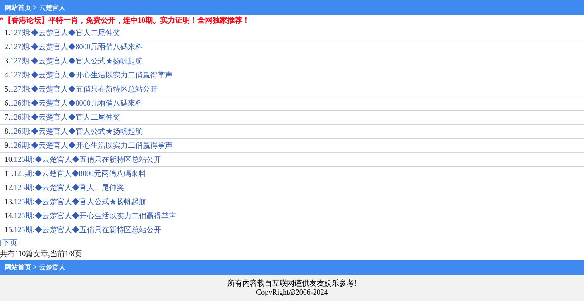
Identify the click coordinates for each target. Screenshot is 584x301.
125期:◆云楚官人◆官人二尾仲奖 (69, 187)
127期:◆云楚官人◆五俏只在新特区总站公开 (84, 89)
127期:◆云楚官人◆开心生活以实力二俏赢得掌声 (91, 75)
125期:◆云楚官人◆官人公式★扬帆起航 (80, 201)
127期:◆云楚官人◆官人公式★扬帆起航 (76, 61)
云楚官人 (52, 7)
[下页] (10, 242)
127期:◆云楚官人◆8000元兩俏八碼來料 (76, 47)
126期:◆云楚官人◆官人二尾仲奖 (65, 117)
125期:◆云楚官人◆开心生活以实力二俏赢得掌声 (95, 216)
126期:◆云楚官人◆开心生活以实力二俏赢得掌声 (91, 145)
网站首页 (18, 7)
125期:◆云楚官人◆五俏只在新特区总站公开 (87, 230)
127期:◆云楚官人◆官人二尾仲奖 (65, 33)
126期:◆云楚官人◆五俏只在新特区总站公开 (87, 159)
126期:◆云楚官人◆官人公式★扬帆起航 (76, 131)
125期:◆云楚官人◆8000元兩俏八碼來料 (80, 173)
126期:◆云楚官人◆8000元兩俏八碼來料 (76, 103)
